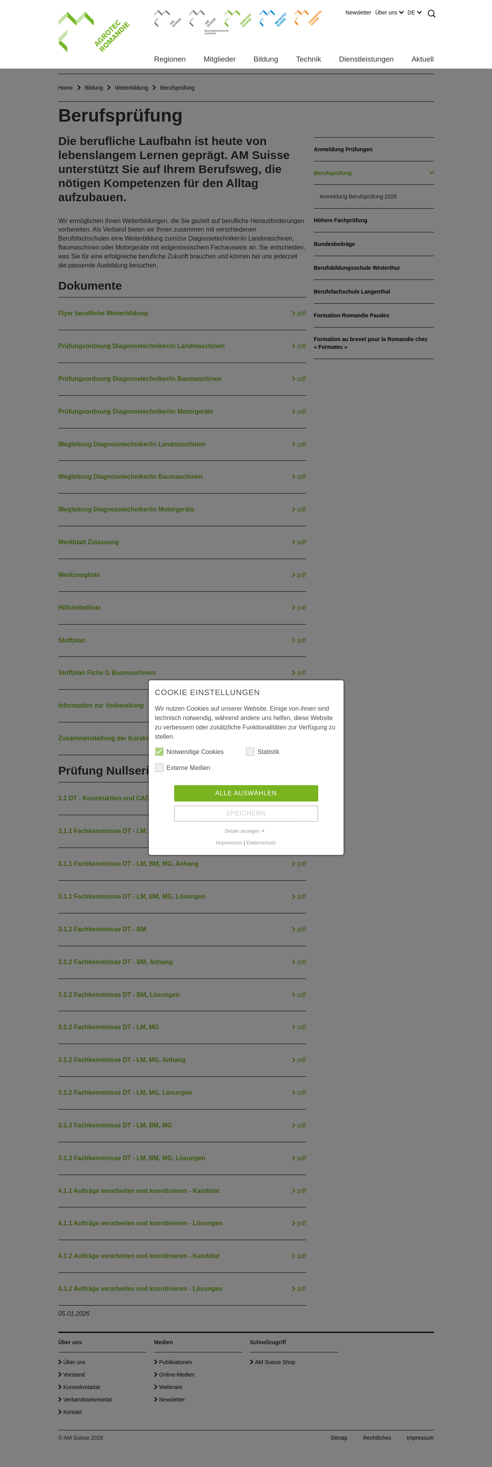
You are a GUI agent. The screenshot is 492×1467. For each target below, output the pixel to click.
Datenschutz (261, 843)
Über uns (389, 12)
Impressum (229, 843)
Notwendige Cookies (189, 751)
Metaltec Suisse (268, 17)
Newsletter (358, 12)
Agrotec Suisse (232, 17)
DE (414, 12)
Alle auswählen (246, 793)
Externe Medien (182, 767)
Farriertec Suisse (304, 17)
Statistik (262, 751)
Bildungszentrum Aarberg (203, 17)
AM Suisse (165, 13)
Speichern (246, 813)
